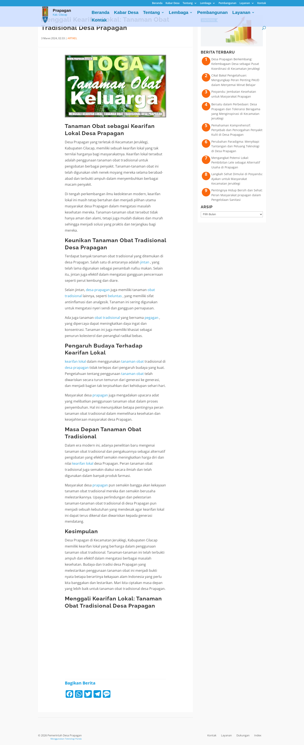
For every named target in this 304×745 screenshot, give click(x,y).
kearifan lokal (75, 361)
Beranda (157, 3)
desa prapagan (98, 289)
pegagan (152, 317)
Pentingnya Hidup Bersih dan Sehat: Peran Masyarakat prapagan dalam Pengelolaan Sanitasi (237, 195)
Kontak (261, 3)
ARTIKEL (72, 38)
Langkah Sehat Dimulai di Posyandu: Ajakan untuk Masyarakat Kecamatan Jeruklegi (237, 178)
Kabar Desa (172, 3)
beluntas (115, 296)
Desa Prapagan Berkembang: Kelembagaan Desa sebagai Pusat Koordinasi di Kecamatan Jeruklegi (235, 64)
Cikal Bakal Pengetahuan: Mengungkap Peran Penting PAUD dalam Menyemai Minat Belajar (235, 80)
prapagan (100, 395)
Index (257, 735)
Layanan (245, 3)
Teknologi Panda (73, 738)
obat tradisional (107, 317)
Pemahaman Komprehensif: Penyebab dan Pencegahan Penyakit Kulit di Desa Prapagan (236, 130)
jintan (145, 262)
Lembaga (205, 3)
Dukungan (243, 735)
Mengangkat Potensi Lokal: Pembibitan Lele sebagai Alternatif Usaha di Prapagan (235, 162)
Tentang (188, 3)
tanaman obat (132, 361)
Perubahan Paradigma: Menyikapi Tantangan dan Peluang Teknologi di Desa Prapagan (235, 146)
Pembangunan (227, 3)
